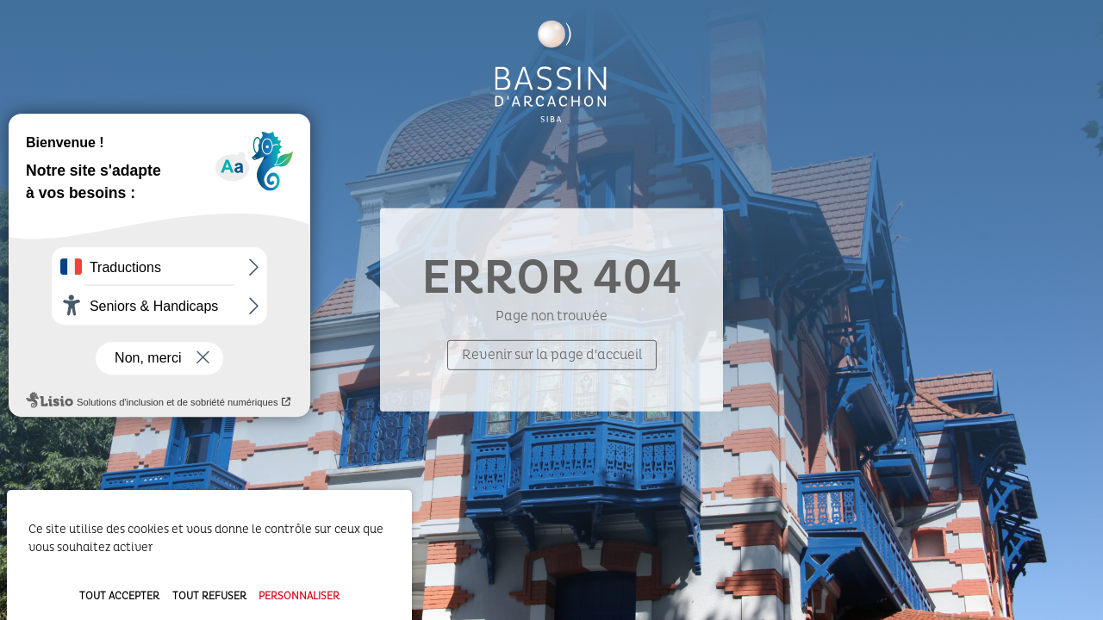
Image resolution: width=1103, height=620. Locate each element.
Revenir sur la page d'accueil (552, 354)
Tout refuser (209, 596)
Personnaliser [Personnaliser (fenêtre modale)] (299, 596)
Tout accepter (119, 596)
